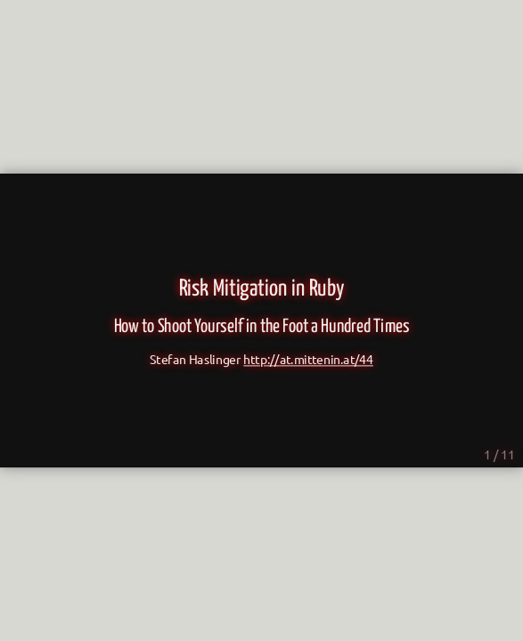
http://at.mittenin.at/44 (308, 360)
